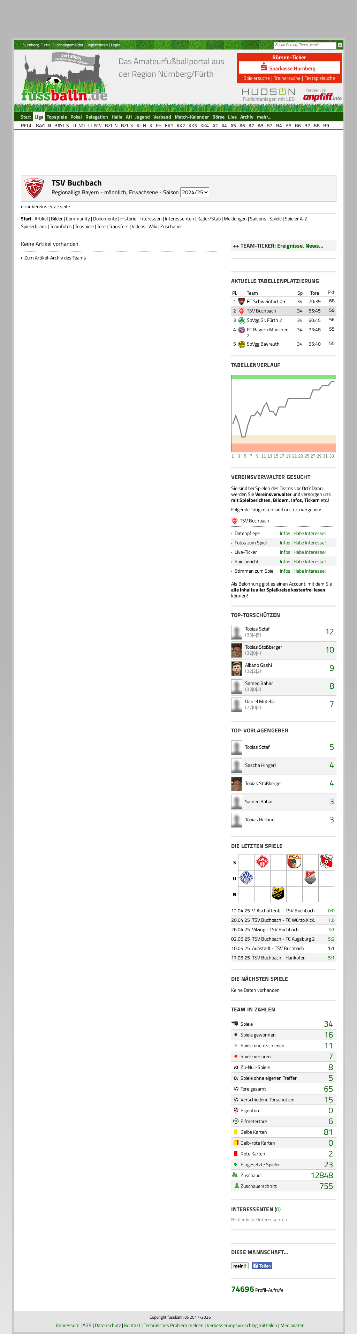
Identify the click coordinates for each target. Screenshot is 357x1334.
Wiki (153, 226)
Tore (101, 226)
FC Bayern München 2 (268, 332)
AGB (87, 1325)
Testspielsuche (320, 78)
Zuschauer (171, 226)
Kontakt (132, 1325)
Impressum (67, 1325)
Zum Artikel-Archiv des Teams (55, 257)
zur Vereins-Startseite (47, 206)
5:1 (331, 957)
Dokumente (105, 218)
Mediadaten (292, 1325)
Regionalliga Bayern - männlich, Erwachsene (105, 192)
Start (26, 218)
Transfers (119, 226)
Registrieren (97, 45)
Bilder (57, 218)
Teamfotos (61, 226)
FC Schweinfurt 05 (266, 301)
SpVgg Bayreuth (263, 343)
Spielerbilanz (34, 226)
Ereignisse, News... (300, 245)
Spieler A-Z (296, 218)
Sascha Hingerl (260, 765)
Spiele (275, 218)
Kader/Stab (209, 218)
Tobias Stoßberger (263, 646)
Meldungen (235, 218)
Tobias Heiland (259, 819)
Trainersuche (287, 78)
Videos (138, 226)
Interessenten (179, 218)
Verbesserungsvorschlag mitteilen (242, 1325)
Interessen (150, 218)
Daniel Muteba (260, 701)
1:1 (331, 948)
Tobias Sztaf (257, 628)
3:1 (331, 929)
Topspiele (84, 226)
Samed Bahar (259, 683)
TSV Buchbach (261, 310)
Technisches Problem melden (174, 1325)
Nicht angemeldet (68, 45)
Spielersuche (257, 78)
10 (329, 649)
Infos (285, 533)
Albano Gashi (258, 665)
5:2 (331, 938)
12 (329, 631)
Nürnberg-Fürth (36, 45)
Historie (128, 218)
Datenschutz (108, 1325)
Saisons (258, 218)
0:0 (331, 910)
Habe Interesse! (310, 533)
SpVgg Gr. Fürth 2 (264, 320)
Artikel (41, 218)
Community (78, 218)
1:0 (331, 920)
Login (115, 45)
